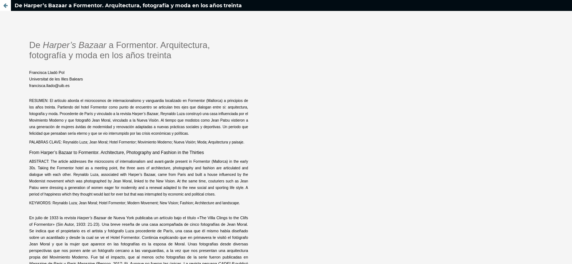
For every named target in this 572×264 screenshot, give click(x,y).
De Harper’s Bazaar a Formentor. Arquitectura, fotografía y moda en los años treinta (128, 5)
